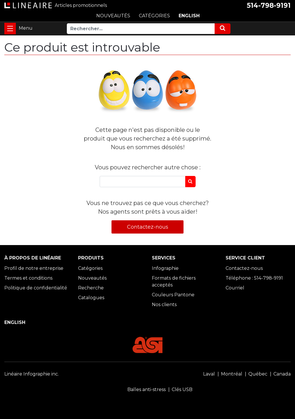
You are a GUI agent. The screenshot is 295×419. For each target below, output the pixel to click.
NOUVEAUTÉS (113, 15)
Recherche (91, 288)
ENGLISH (189, 15)
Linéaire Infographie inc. (31, 374)
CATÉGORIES (154, 15)
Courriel (235, 288)
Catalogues (91, 297)
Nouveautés (92, 278)
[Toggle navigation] (10, 28)
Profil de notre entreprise (33, 268)
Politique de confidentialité (35, 288)
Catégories (90, 268)
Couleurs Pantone (173, 294)
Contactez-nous (147, 227)
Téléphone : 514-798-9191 (254, 278)
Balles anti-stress (146, 389)
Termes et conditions (28, 278)
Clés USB (182, 389)
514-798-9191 (269, 5)
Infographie (165, 268)
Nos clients (164, 304)
